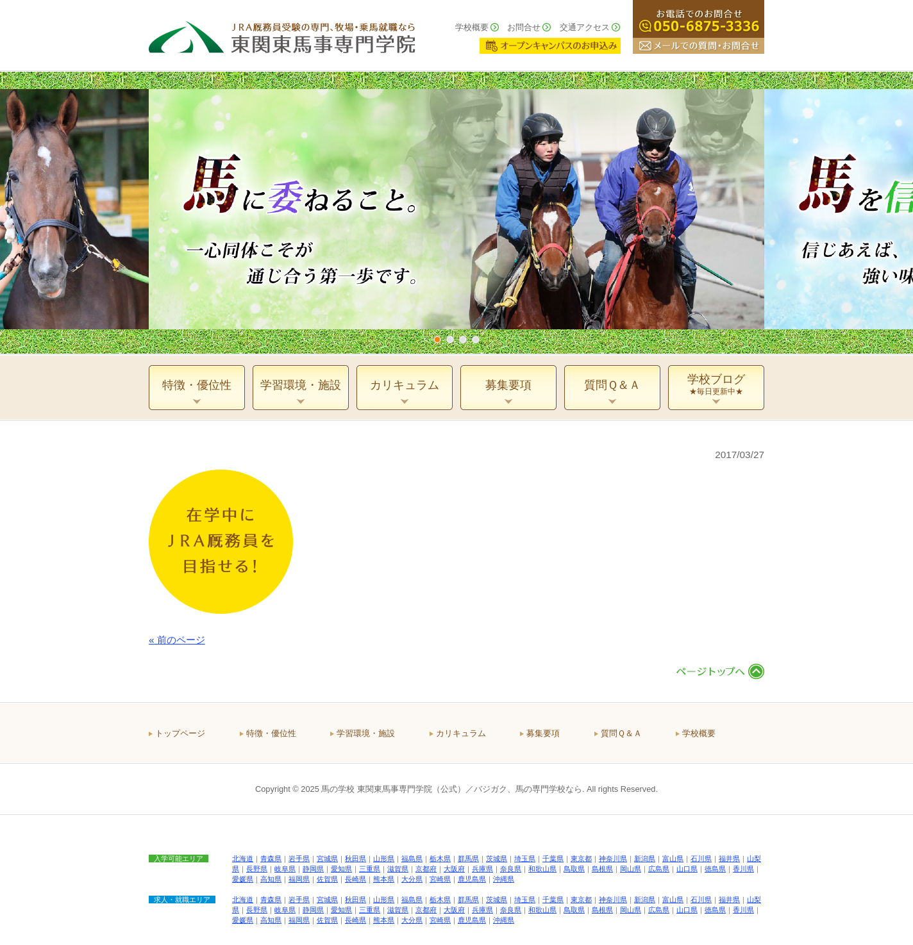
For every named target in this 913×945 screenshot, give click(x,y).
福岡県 (299, 879)
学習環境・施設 (366, 733)
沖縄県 (503, 879)
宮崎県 (440, 879)
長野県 (256, 869)
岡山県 (630, 869)
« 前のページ (177, 639)
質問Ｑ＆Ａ (621, 733)
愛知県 (341, 869)
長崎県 (355, 879)
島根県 (602, 869)
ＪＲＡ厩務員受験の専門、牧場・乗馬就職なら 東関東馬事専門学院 (282, 35)
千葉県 (553, 858)
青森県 (270, 858)
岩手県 (299, 858)
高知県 (270, 879)
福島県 (412, 858)
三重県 (369, 869)
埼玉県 (524, 858)
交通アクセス (585, 27)
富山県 (672, 858)
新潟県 (644, 858)
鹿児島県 (472, 879)
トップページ (180, 733)
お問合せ (523, 27)
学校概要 (472, 27)
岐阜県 (285, 869)
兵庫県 (482, 869)
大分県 (412, 879)
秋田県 (355, 858)
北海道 (242, 858)
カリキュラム (461, 733)
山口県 (687, 869)
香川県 (743, 869)
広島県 (658, 869)
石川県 (701, 858)
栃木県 (440, 858)
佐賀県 (327, 879)
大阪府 (454, 869)
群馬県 (468, 858)
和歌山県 (542, 869)
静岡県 (313, 869)
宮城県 (327, 858)
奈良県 (510, 869)
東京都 (581, 858)
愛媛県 (242, 879)
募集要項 (543, 733)
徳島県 (715, 869)
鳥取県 (574, 869)
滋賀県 (397, 869)
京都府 (426, 869)
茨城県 (496, 858)
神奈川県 (613, 858)
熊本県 (383, 879)
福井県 (729, 858)
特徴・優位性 (271, 733)
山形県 (383, 858)
